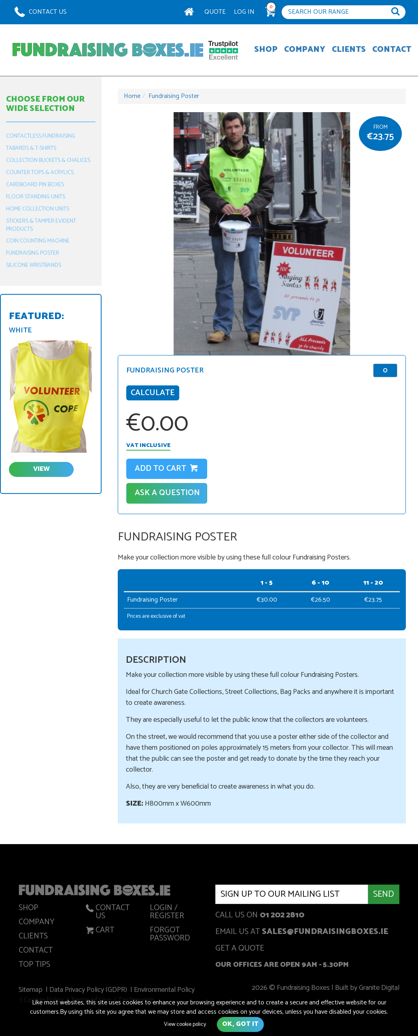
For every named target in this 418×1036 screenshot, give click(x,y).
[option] (262, 233)
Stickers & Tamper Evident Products (41, 225)
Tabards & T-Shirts (31, 148)
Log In (244, 11)
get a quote (239, 949)
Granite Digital (378, 989)
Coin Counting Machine (38, 241)
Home (132, 96)
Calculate (153, 393)
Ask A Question (167, 493)
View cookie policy (185, 1024)
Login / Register (167, 913)
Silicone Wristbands (33, 265)
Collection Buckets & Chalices (48, 160)
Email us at (301, 932)
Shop (266, 50)
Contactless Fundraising (40, 136)
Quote (215, 11)
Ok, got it (240, 1024)
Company (304, 50)
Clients (349, 50)
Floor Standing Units (35, 197)
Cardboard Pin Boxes (35, 184)
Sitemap (32, 991)
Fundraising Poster (32, 253)
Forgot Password (170, 935)
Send (383, 894)
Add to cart (167, 468)
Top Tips (34, 966)
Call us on (259, 916)
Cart (99, 931)
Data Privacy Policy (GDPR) (89, 991)
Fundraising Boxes (108, 50)
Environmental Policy (165, 991)
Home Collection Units (37, 209)
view (41, 469)
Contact (391, 50)
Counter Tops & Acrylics (40, 172)
